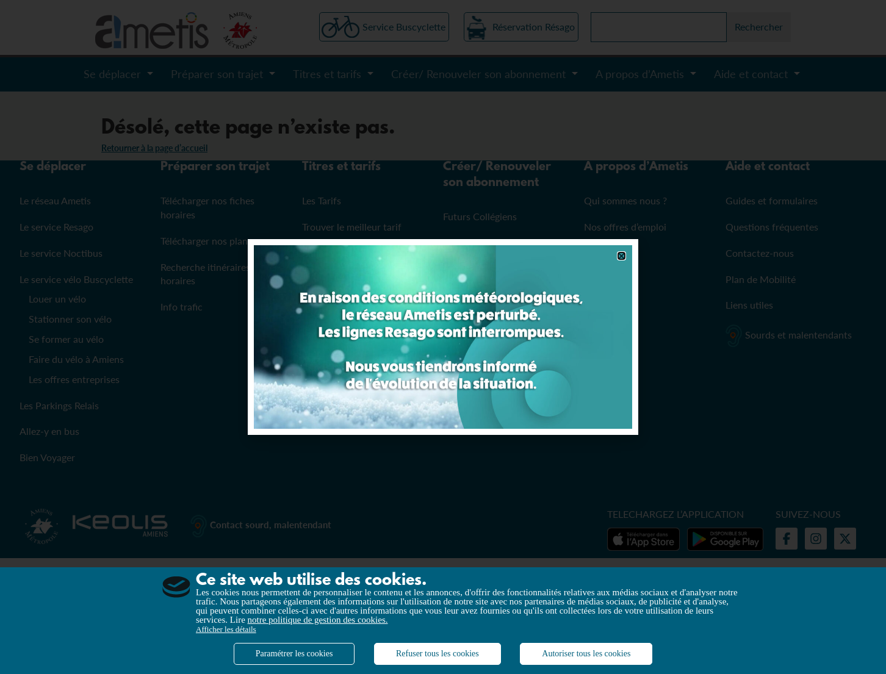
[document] (443, 337)
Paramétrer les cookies (294, 653)
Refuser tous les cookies (437, 653)
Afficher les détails (226, 629)
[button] (621, 255)
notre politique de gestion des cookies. (318, 620)
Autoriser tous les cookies (586, 653)
